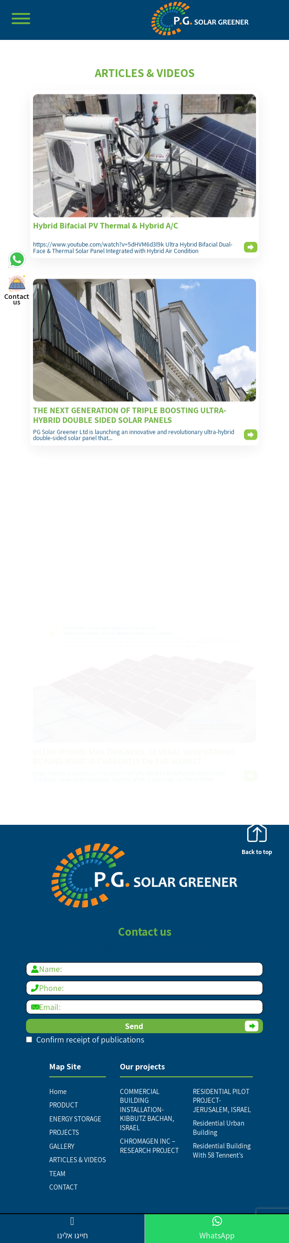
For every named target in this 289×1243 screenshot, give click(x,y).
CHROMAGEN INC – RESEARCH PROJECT (149, 1146)
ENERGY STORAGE (75, 1118)
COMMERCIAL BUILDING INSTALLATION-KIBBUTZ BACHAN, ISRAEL (147, 1109)
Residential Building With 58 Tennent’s (222, 1150)
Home (57, 1091)
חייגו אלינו (72, 1228)
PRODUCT (63, 1105)
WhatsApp (217, 1228)
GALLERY (61, 1146)
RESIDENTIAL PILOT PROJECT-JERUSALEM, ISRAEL (222, 1100)
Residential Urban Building (218, 1128)
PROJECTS (64, 1132)
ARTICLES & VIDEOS (77, 1159)
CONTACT (63, 1187)
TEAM (57, 1173)
